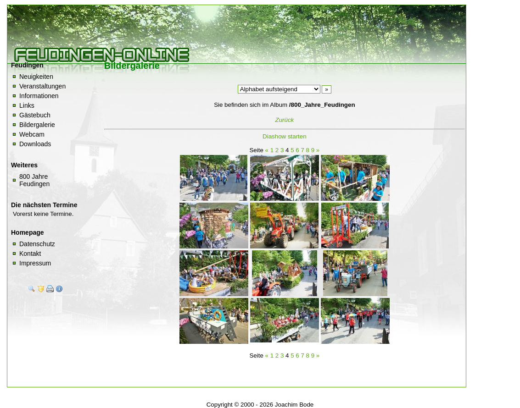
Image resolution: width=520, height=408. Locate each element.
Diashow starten (285, 136)
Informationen (39, 95)
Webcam (32, 134)
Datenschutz (37, 244)
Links (26, 105)
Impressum (35, 263)
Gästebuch (34, 115)
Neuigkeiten (36, 76)
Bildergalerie (37, 124)
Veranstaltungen (42, 86)
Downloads (35, 144)
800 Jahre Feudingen (34, 180)
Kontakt (30, 253)
